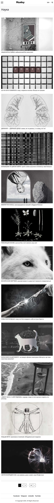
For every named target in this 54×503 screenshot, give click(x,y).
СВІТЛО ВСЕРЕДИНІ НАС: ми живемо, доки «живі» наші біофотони (22, 475)
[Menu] (2, 2)
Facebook (16, 496)
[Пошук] (52, 2)
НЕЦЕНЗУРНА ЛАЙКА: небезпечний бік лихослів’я (17, 52)
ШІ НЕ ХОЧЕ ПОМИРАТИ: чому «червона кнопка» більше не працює (23, 90)
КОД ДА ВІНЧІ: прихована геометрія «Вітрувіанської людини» (21, 437)
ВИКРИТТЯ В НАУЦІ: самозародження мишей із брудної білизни (21, 205)
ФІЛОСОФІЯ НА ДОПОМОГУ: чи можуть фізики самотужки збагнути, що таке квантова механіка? (26, 358)
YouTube (38, 496)
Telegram (24, 496)
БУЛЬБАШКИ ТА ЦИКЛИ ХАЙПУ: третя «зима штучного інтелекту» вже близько (26, 166)
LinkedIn (31, 496)
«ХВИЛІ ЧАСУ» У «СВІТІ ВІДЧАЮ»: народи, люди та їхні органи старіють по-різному (25, 398)
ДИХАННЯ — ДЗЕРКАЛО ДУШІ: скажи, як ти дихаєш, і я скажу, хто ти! (23, 128)
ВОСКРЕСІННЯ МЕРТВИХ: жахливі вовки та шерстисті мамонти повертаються (26, 281)
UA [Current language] (48, 2)
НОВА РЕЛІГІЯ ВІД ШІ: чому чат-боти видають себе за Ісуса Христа (22, 319)
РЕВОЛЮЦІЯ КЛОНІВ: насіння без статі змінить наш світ (19, 243)
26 (31, 485)
